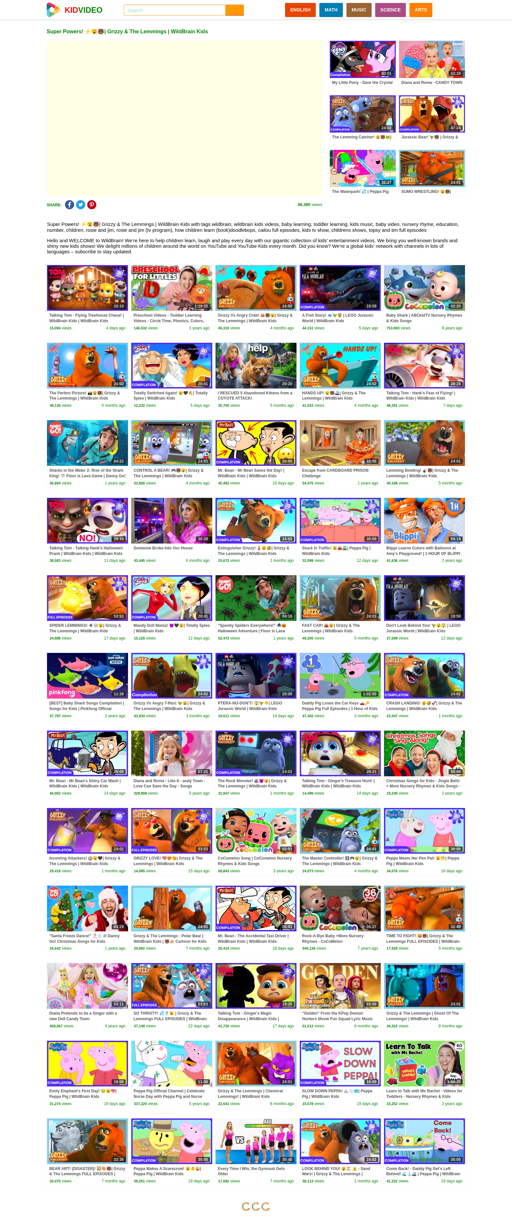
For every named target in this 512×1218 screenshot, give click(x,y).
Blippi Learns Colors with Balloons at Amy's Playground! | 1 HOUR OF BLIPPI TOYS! (423, 554)
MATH (331, 9)
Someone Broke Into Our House (163, 548)
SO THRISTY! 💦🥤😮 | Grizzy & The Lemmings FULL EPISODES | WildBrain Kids (170, 1019)
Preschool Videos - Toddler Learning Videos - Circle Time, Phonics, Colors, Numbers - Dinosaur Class (169, 321)
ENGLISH (300, 9)
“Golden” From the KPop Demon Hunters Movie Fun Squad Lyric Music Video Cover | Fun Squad (337, 1019)
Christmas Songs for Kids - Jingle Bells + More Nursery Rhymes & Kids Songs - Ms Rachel (423, 786)
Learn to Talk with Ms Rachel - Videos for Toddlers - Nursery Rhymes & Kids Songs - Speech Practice (424, 1096)
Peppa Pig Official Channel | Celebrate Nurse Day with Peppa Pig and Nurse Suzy (169, 1096)
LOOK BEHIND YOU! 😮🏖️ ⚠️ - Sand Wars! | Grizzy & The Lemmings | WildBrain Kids (336, 1174)
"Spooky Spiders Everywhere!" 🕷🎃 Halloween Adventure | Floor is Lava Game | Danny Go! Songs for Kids (252, 631)
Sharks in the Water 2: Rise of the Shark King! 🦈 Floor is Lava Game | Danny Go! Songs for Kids (87, 476)
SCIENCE (390, 9)
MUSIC (359, 9)
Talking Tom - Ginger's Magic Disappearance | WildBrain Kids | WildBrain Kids (248, 1019)
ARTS (421, 9)
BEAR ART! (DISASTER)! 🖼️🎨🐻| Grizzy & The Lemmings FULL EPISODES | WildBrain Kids (87, 1174)
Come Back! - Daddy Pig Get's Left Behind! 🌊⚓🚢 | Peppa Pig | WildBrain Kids (423, 1174)
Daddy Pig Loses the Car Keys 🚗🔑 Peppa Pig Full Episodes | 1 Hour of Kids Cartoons (339, 709)
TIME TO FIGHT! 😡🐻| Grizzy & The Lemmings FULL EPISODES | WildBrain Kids (422, 941)
